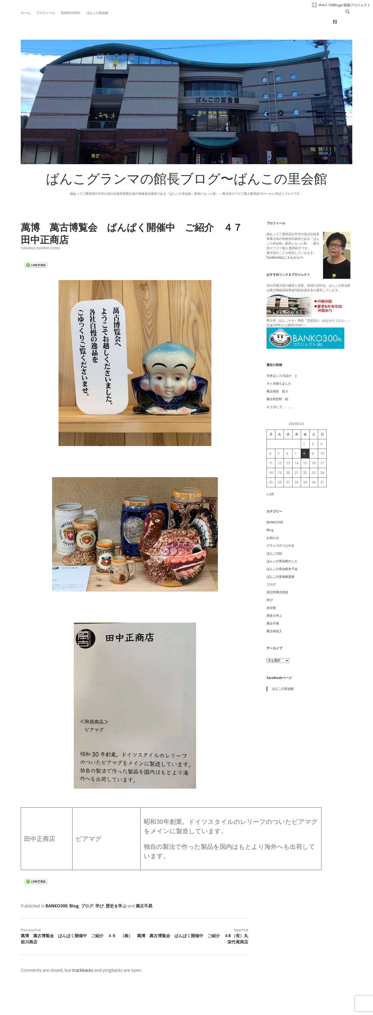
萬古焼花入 (274, 614)
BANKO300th (70, 13)
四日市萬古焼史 (277, 575)
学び (99, 889)
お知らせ (273, 521)
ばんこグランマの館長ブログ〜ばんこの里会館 (186, 163)
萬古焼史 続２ (277, 374)
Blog (74, 889)
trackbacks (82, 953)
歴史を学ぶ (116, 889)
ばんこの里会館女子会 (282, 552)
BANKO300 (56, 889)
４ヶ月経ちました (279, 367)
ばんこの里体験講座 (281, 560)
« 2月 (270, 477)
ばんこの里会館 (97, 13)
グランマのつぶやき (281, 529)
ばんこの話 (274, 536)
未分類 (271, 591)
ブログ (87, 889)
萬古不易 (144, 889)
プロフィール (45, 13)
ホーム (25, 13)
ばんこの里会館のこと (282, 544)
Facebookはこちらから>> (285, 241)
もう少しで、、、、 (281, 390)
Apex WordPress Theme (170, 1004)
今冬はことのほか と (282, 359)
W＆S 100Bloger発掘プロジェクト (344, 5)
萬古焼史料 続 (277, 382)
